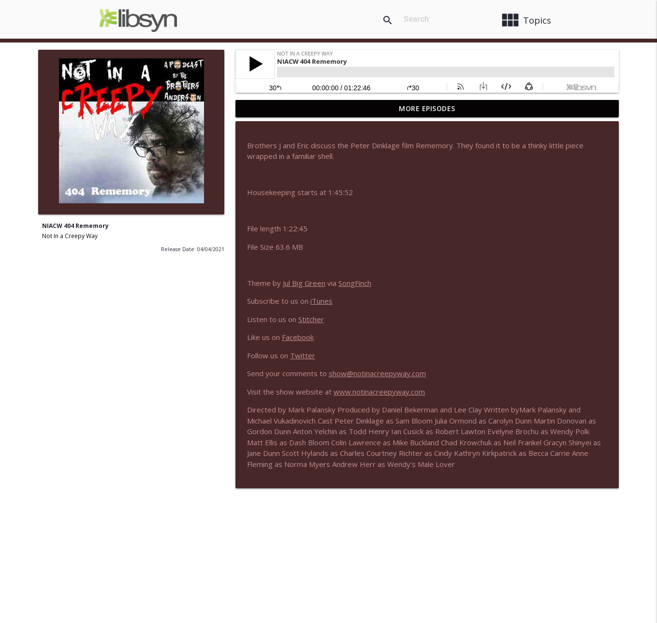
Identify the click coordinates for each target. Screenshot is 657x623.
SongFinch (354, 283)
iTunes (321, 301)
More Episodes (427, 108)
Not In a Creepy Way (70, 236)
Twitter (302, 355)
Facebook (298, 337)
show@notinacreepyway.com (377, 373)
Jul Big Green (304, 283)
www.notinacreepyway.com (379, 391)
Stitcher (311, 319)
